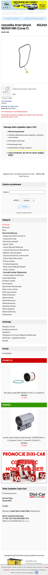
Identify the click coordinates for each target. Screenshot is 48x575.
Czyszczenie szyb (9, 239)
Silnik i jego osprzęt (9, 292)
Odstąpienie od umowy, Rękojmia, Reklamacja (19, 335)
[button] (12, 19)
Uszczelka (39, 12)
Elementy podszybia (10, 241)
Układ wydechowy (9, 312)
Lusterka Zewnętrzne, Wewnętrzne (16, 250)
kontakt (5, 506)
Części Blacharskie (9, 278)
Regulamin (6, 332)
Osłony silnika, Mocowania (12, 258)
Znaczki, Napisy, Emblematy (13, 275)
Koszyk (5, 349)
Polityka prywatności (10, 329)
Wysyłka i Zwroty (8, 327)
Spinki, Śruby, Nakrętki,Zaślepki (14, 267)
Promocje (5, 225)
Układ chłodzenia (8, 295)
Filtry (4, 230)
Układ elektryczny (8, 300)
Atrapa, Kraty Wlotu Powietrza (14, 236)
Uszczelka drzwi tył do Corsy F (12, 14)
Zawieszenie (7, 314)
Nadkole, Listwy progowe (12, 253)
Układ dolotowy (8, 298)
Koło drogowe (7, 284)
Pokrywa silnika (8, 261)
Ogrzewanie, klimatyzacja (11, 286)
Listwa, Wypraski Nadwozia (13, 247)
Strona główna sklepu (9, 12)
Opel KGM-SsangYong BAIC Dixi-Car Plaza (30, 555)
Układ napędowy (8, 309)
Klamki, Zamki (8, 244)
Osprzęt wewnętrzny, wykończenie (16, 255)
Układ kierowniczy (9, 306)
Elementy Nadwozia (26, 12)
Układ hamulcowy (8, 303)
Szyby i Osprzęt (9, 270)
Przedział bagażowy (10, 264)
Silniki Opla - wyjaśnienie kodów (14, 338)
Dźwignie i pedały (8, 281)
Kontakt (5, 341)
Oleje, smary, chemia (10, 289)
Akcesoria (6, 227)
